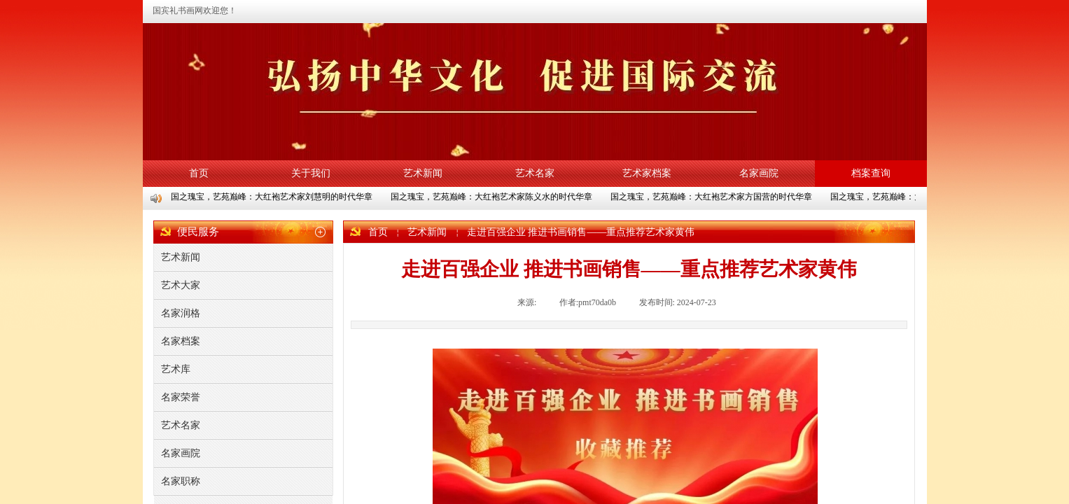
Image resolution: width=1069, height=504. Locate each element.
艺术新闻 (422, 173)
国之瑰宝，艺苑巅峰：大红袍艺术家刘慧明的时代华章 (272, 197)
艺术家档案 (646, 173)
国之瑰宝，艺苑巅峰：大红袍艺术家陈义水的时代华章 (492, 197)
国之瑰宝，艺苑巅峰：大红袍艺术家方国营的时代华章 (712, 197)
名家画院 (758, 173)
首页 (199, 173)
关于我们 (310, 173)
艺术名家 (534, 173)
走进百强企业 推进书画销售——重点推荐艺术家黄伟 (581, 232)
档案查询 (870, 173)
